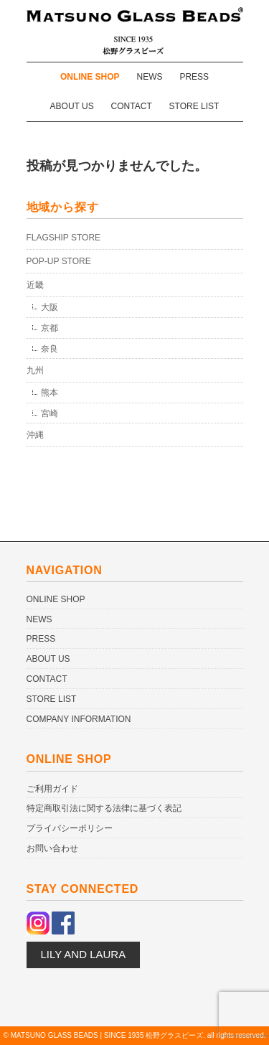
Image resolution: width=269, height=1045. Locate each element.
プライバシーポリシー (70, 828)
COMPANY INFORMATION (79, 719)
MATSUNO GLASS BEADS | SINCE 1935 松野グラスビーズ (107, 1035)
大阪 (49, 307)
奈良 (49, 349)
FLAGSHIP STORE (64, 238)
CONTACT (131, 106)
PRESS (194, 77)
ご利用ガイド (52, 789)
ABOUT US (72, 106)
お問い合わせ (52, 848)
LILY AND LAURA (83, 954)
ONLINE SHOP (90, 77)
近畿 (35, 285)
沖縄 (35, 435)
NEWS (150, 77)
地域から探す (63, 207)
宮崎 (49, 413)
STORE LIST (194, 106)
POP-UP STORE (59, 261)
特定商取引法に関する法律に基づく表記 (104, 808)
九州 (35, 370)
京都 (49, 328)
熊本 (49, 393)
